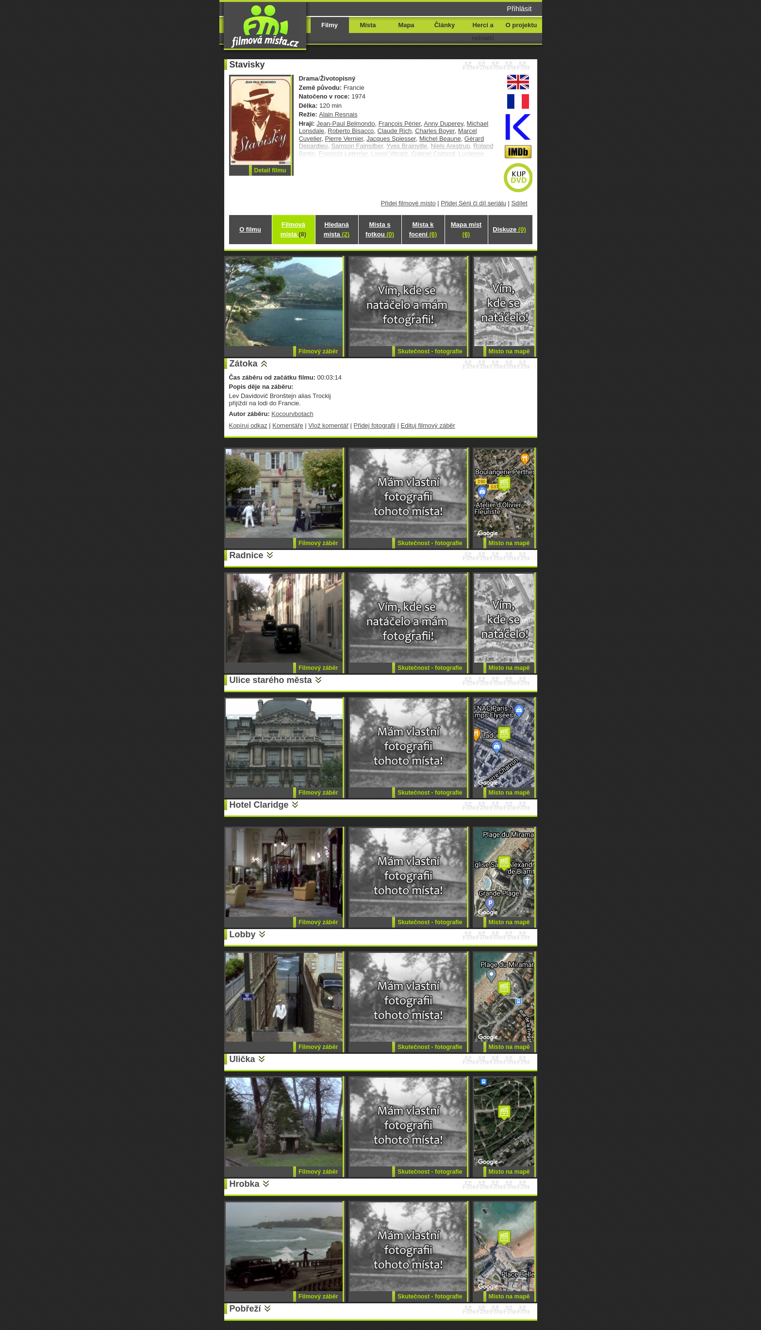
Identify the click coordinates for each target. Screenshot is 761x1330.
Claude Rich (395, 130)
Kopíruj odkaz (248, 425)
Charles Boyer (434, 130)
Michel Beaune (440, 138)
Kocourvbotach (292, 413)
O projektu (521, 25)
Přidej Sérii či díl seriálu (473, 203)
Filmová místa (293, 229)
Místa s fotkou (379, 229)
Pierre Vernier (344, 138)
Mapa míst (466, 229)
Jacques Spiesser (391, 138)
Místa (368, 25)
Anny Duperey (443, 123)
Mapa (406, 25)
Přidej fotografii (375, 425)
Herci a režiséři (483, 31)
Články (444, 25)
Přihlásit (519, 9)
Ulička (242, 1059)
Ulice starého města (271, 680)
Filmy (329, 25)
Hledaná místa (336, 229)
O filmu (250, 229)
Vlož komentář (328, 425)
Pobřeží (245, 1308)
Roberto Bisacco (351, 130)
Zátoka (244, 363)
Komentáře (287, 425)
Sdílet (519, 203)
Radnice (247, 555)
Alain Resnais (338, 114)
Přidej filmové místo (408, 203)
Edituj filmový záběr (428, 425)
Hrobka (245, 1184)
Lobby (243, 934)
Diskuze (509, 229)
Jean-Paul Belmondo (345, 123)
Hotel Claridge (259, 805)
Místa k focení (423, 229)
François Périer (400, 123)
